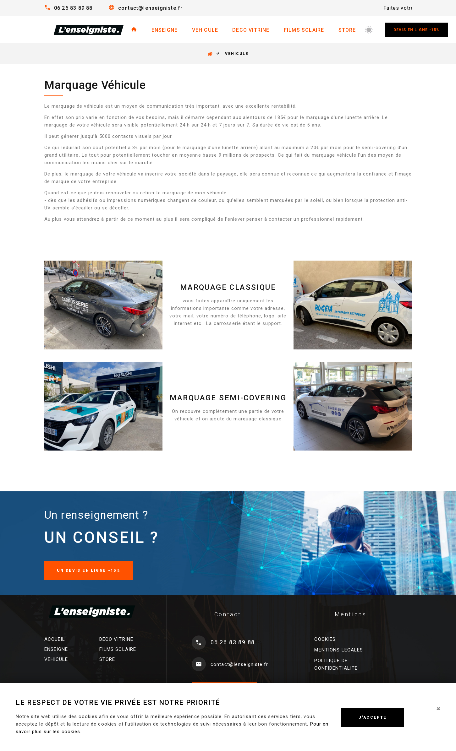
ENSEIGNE (164, 30)
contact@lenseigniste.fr (150, 8)
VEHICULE (205, 30)
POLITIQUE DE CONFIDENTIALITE (336, 664)
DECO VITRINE (250, 30)
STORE (347, 30)
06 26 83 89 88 (73, 8)
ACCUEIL (54, 639)
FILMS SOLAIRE (304, 30)
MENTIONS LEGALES (338, 650)
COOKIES (325, 639)
